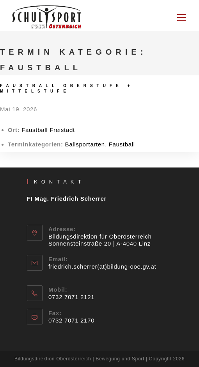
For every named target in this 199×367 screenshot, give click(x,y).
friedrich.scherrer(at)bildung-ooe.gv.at (102, 266)
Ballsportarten (85, 144)
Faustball (122, 144)
